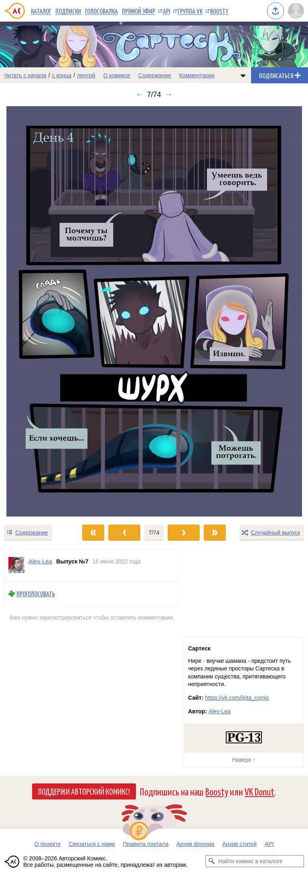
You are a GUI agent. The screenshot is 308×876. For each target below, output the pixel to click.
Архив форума (195, 844)
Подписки (68, 10)
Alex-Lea (220, 711)
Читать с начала (25, 75)
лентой (86, 75)
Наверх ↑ (243, 760)
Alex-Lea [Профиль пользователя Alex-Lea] (40, 561)
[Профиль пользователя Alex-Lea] (16, 565)
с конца (62, 75)
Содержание (154, 75)
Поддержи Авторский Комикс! (84, 791)
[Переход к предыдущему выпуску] (38, 311)
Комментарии (197, 75)
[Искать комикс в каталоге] (211, 861)
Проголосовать (35, 593)
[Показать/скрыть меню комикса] (243, 75)
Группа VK (190, 10)
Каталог (41, 10)
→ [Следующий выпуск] (168, 95)
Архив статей (239, 844)
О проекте (47, 844)
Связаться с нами (92, 844)
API (166, 10)
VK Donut (259, 791)
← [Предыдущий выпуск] (139, 95)
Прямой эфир (138, 10)
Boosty (219, 10)
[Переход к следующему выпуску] (154, 311)
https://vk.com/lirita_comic (237, 697)
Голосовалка (101, 10)
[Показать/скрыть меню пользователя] (296, 11)
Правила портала (145, 844)
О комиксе (116, 75)
